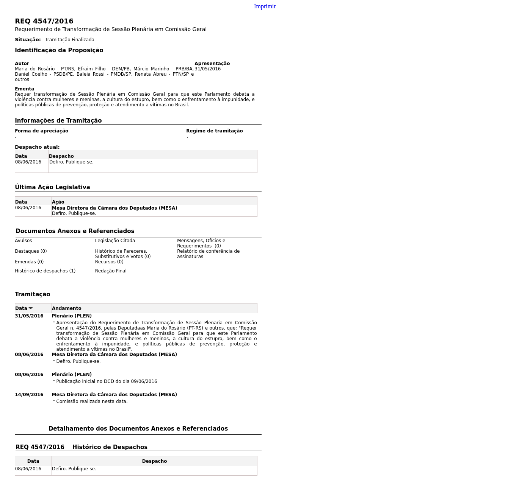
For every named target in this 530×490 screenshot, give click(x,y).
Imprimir (265, 6)
